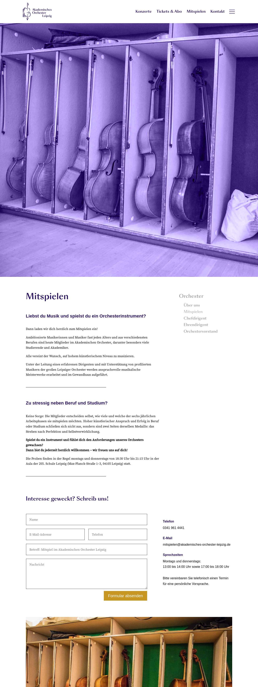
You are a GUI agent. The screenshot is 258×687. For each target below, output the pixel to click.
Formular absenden (125, 596)
